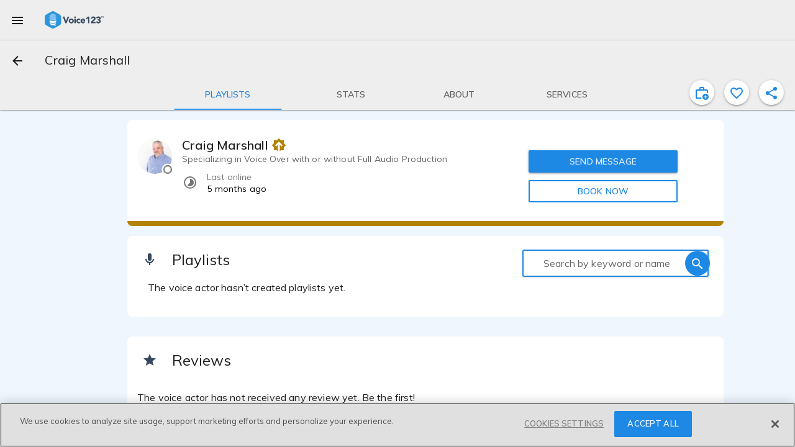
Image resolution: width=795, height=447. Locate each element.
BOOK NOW (603, 191)
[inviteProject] (701, 92)
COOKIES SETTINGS (564, 423)
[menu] (17, 19)
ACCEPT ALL (652, 423)
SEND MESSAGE (603, 161)
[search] (697, 263)
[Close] (775, 424)
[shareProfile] (771, 92)
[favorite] (736, 92)
